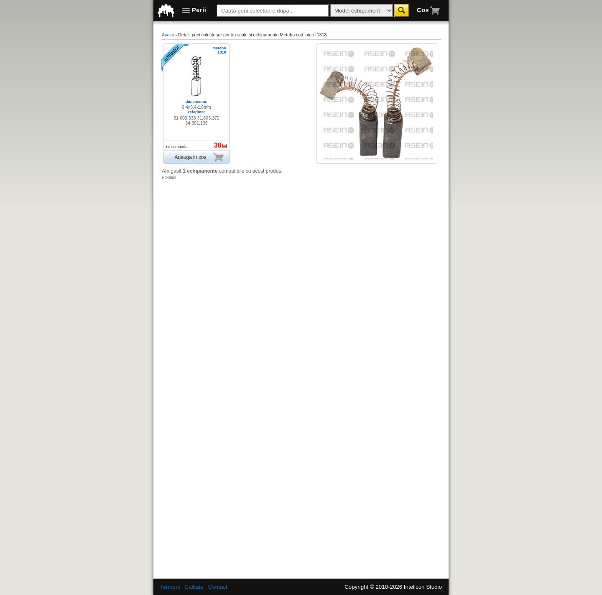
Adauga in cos (199, 157)
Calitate (194, 587)
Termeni (170, 587)
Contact (217, 587)
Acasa (168, 34)
